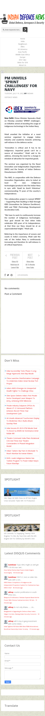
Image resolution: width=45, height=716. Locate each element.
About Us (22, 65)
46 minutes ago (18, 588)
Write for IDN (22, 62)
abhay (10, 592)
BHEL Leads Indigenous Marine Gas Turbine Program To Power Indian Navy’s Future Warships (22, 461)
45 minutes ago (18, 573)
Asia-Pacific (22, 52)
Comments (23, 275)
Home (22, 39)
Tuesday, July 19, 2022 (14, 93)
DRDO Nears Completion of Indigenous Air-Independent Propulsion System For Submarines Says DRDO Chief (21, 585)
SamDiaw (12, 565)
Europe (22, 57)
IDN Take (22, 60)
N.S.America (22, 49)
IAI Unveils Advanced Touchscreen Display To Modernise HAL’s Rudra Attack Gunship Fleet (22, 421)
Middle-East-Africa (22, 54)
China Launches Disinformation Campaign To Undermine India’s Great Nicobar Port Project (22, 381)
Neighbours (22, 44)
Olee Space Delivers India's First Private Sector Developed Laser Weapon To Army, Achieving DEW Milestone (21, 398)
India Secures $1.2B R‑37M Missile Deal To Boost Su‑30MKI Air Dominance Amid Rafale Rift (22, 431)
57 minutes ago (34, 629)
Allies (23, 46)
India (22, 41)
